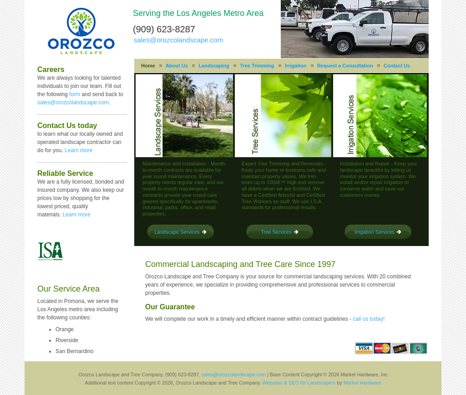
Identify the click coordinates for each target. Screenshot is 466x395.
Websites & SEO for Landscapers (299, 382)
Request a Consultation (345, 65)
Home (148, 65)
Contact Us (397, 65)
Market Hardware (362, 382)
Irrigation (296, 65)
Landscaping (213, 65)
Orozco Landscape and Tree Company (81, 31)
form (74, 94)
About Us (177, 65)
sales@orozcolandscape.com (178, 40)
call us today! (369, 319)
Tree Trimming (257, 65)
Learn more (78, 150)
